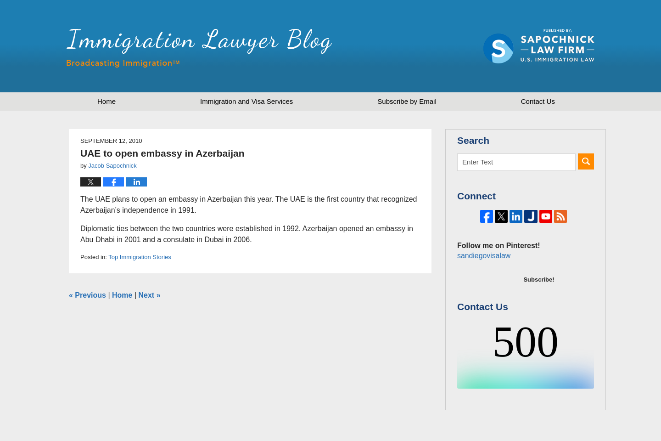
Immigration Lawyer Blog (199, 48)
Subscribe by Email (406, 101)
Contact (538, 101)
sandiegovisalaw (482, 286)
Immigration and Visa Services (246, 101)
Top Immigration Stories (139, 257)
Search (586, 161)
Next (150, 295)
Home (106, 101)
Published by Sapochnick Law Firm (538, 46)
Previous (87, 295)
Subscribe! (538, 310)
